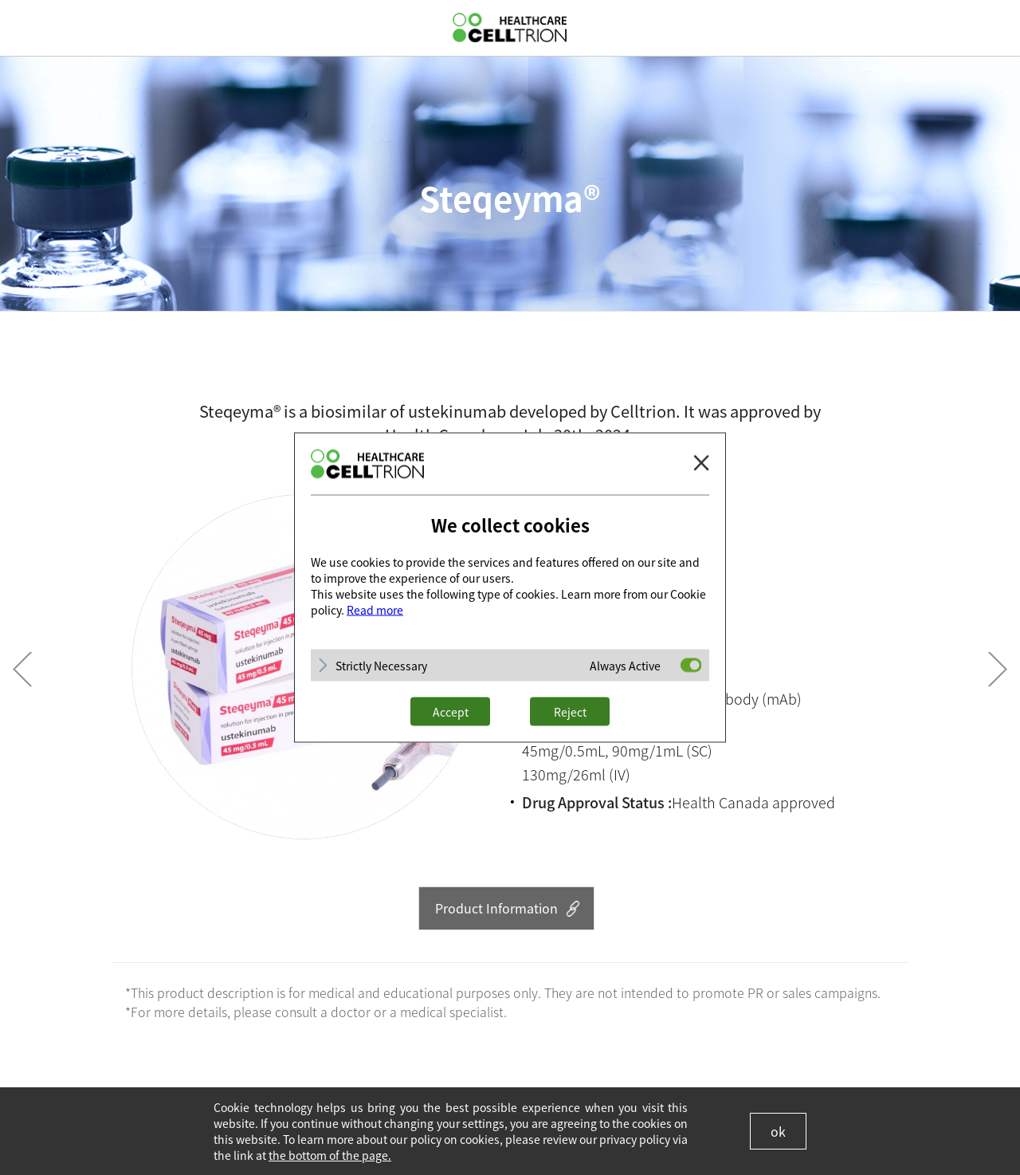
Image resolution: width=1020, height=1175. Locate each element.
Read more (375, 610)
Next (997, 669)
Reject (570, 712)
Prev (22, 669)
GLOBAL (994, 27)
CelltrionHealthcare (510, 27)
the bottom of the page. (330, 1155)
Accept (451, 712)
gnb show (23, 27)
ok (778, 1131)
